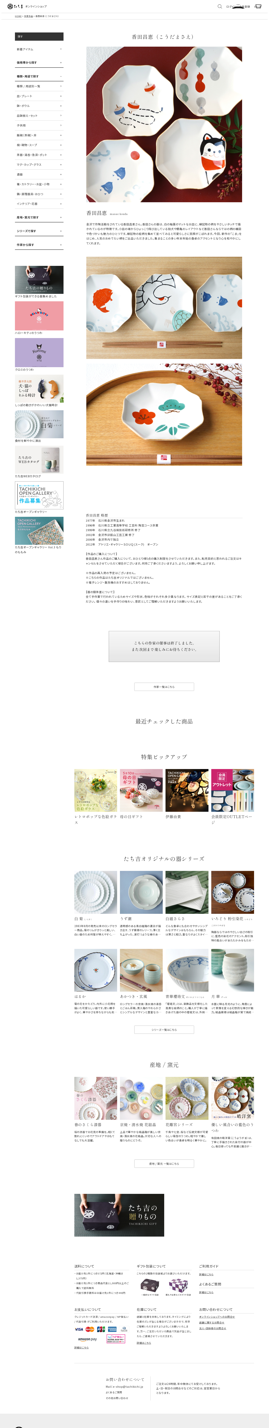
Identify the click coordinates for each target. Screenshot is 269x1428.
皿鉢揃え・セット (27, 120)
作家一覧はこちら (164, 691)
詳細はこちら (206, 1288)
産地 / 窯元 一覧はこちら (164, 1177)
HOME (18, 20)
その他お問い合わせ (118, 1411)
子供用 (21, 129)
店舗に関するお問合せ (212, 1336)
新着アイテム (25, 53)
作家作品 (28, 20)
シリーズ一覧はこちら (164, 1040)
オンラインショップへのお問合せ (217, 1330)
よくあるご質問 (114, 1405)
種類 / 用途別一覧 (28, 90)
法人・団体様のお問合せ (212, 1342)
